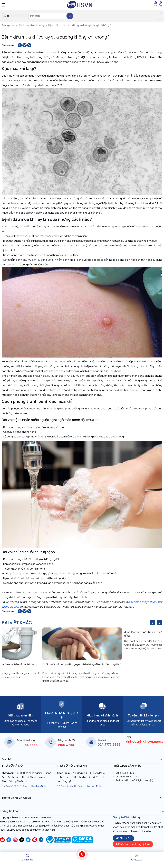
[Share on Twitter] (24, 45)
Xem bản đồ (38, 786)
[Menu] (27, 857)
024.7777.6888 (109, 744)
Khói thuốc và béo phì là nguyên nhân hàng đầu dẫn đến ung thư (81, 664)
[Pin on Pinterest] (29, 45)
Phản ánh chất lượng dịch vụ (133, 844)
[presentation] (152, 622)
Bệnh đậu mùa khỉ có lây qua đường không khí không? (79, 25)
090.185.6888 (27, 745)
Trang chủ (8, 25)
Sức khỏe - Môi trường (31, 25)
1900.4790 (65, 745)
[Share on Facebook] (20, 45)
